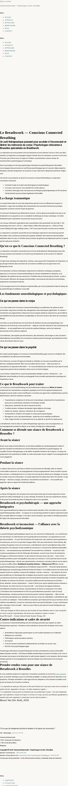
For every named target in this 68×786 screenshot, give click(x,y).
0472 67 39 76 (17, 733)
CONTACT (8, 31)
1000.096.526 (21, 753)
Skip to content (5, 1)
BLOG (7, 28)
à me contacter (60, 674)
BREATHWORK (10, 25)
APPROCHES (9, 23)
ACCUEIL (8, 17)
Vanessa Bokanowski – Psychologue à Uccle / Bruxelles (20, 6)
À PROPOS (9, 20)
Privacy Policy (10, 783)
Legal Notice (9, 780)
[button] (34, 13)
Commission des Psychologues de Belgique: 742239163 (38, 755)
